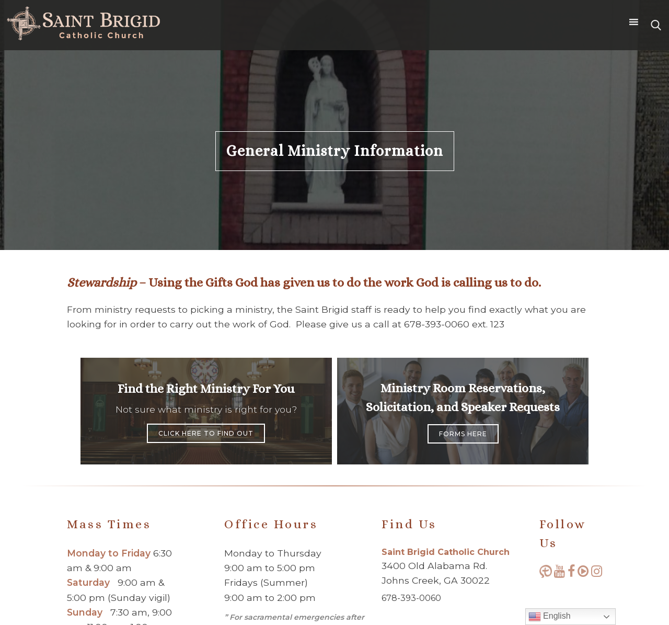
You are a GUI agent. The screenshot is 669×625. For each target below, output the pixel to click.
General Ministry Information (334, 151)
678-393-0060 (411, 598)
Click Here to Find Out (205, 433)
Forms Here (463, 434)
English (549, 616)
